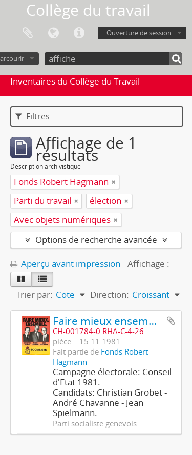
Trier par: (34, 294)
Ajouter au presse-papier (171, 321)
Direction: (109, 294)
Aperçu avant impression (65, 264)
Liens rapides (79, 33)
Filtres (32, 116)
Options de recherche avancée (96, 239)
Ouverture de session (139, 32)
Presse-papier (27, 33)
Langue (53, 33)
